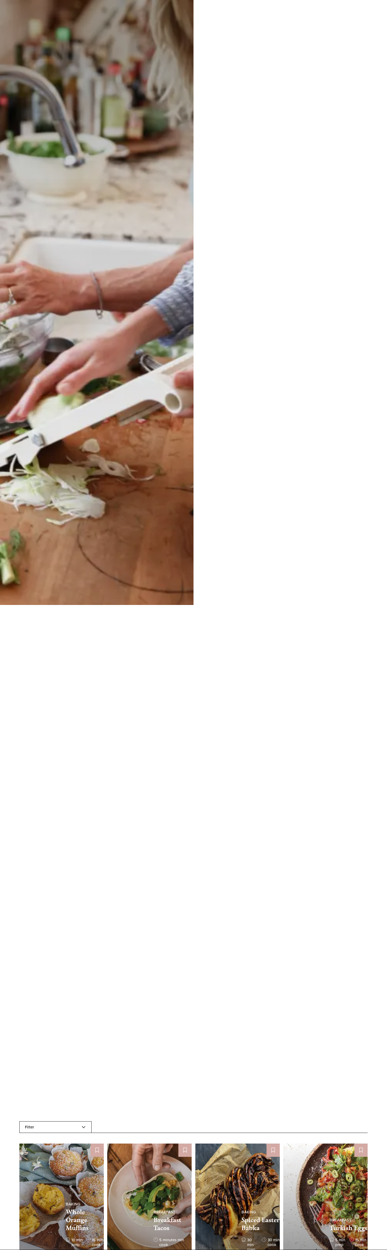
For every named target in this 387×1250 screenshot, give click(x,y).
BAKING (73, 1204)
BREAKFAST (164, 1212)
